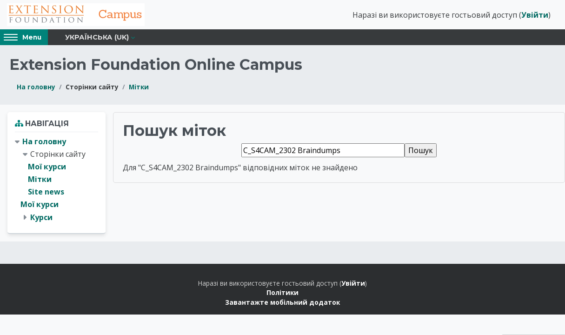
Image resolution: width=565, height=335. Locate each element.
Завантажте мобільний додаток (282, 303)
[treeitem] (56, 180)
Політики (282, 293)
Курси (41, 218)
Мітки (139, 87)
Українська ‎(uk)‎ (97, 38)
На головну (36, 87)
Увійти (534, 15)
